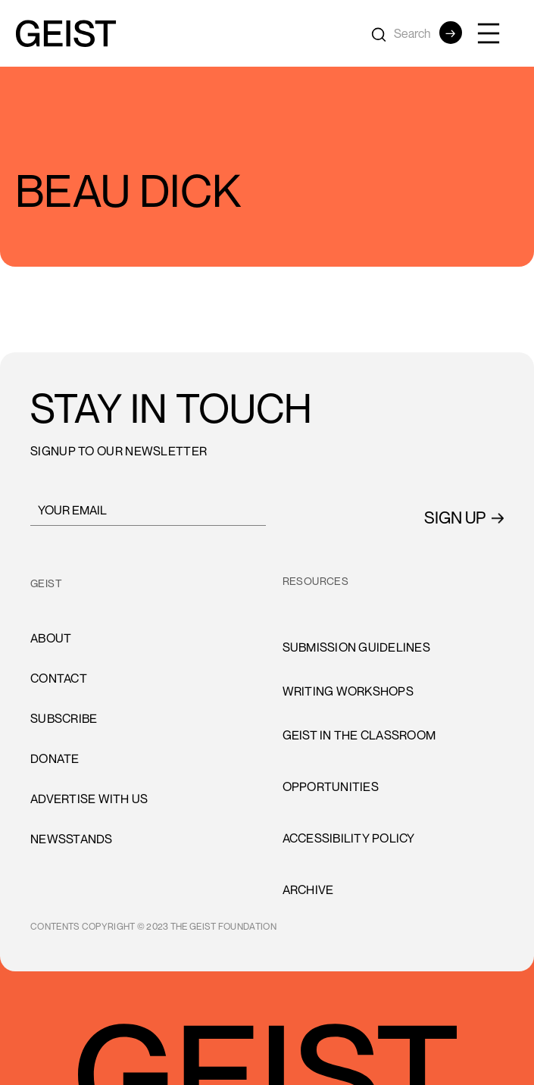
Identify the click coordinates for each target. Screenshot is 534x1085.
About (50, 638)
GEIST (46, 583)
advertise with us (89, 798)
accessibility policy (349, 838)
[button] (496, 33)
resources (316, 580)
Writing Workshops (348, 691)
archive (308, 889)
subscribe (63, 718)
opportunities (331, 786)
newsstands (71, 838)
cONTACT (58, 678)
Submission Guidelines (356, 647)
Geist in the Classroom (359, 735)
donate (55, 758)
